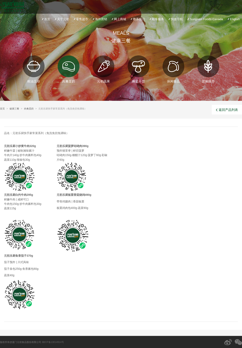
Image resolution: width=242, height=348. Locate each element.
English (233, 19)
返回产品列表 (227, 109)
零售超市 (80, 19)
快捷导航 (175, 19)
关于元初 (61, 19)
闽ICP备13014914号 (53, 342)
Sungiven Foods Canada (205, 19)
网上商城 (118, 19)
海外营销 (99, 19)
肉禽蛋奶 (29, 108)
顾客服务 (156, 19)
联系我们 (137, 19)
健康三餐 (14, 108)
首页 (45, 19)
